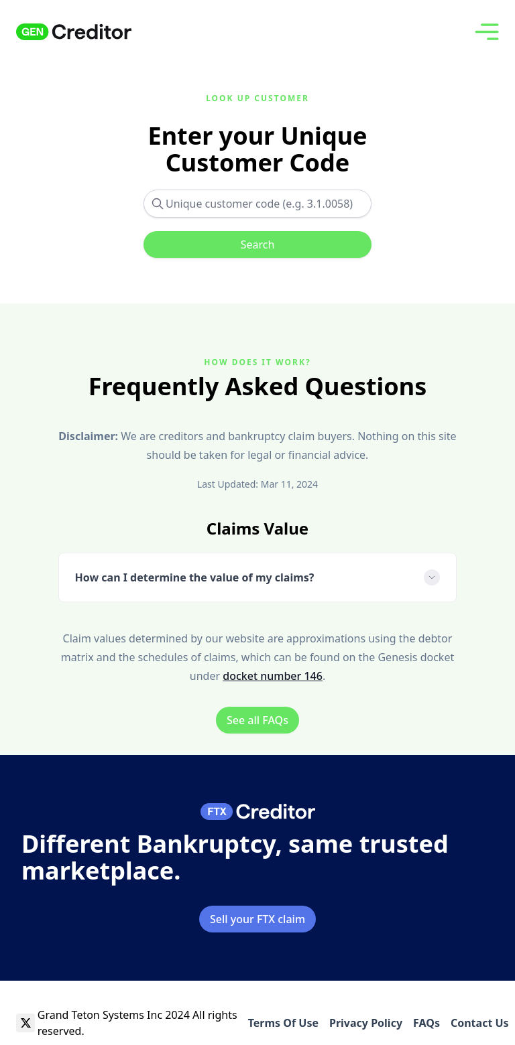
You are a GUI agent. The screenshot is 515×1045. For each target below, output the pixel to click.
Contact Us (480, 1023)
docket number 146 (273, 676)
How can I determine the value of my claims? (258, 577)
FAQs (426, 1023)
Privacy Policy (365, 1023)
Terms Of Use (283, 1023)
